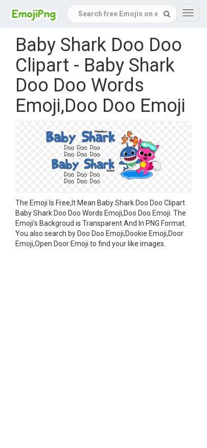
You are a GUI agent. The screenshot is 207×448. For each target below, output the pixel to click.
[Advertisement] (96, 349)
